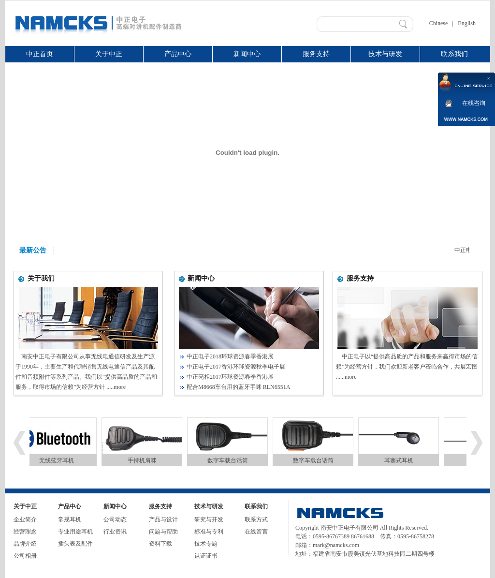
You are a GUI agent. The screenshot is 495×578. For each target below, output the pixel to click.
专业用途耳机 (75, 531)
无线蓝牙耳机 (59, 460)
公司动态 (115, 519)
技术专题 (206, 543)
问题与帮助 (163, 531)
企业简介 (25, 519)
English (467, 23)
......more (346, 376)
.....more (116, 387)
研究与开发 (208, 519)
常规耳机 (69, 519)
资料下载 (160, 543)
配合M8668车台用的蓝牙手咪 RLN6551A (238, 387)
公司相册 (25, 555)
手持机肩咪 (144, 460)
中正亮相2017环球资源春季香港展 (230, 376)
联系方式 (256, 519)
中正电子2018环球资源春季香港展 (230, 356)
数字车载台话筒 (230, 460)
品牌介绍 (25, 543)
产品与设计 (163, 519)
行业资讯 (115, 531)
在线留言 (256, 531)
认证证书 (206, 555)
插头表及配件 (75, 543)
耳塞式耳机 (401, 460)
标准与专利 (208, 531)
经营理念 (25, 531)
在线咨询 (473, 103)
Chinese (438, 23)
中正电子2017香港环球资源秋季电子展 (236, 366)
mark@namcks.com (336, 545)
